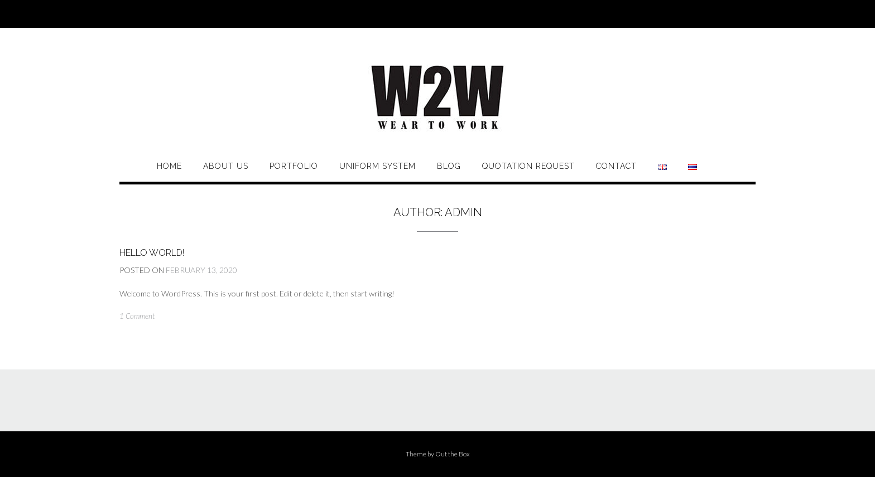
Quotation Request (528, 166)
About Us (225, 166)
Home (169, 166)
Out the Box (452, 454)
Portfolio (294, 166)
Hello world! (151, 252)
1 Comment (137, 315)
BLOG (449, 166)
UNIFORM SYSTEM (377, 166)
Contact (616, 166)
